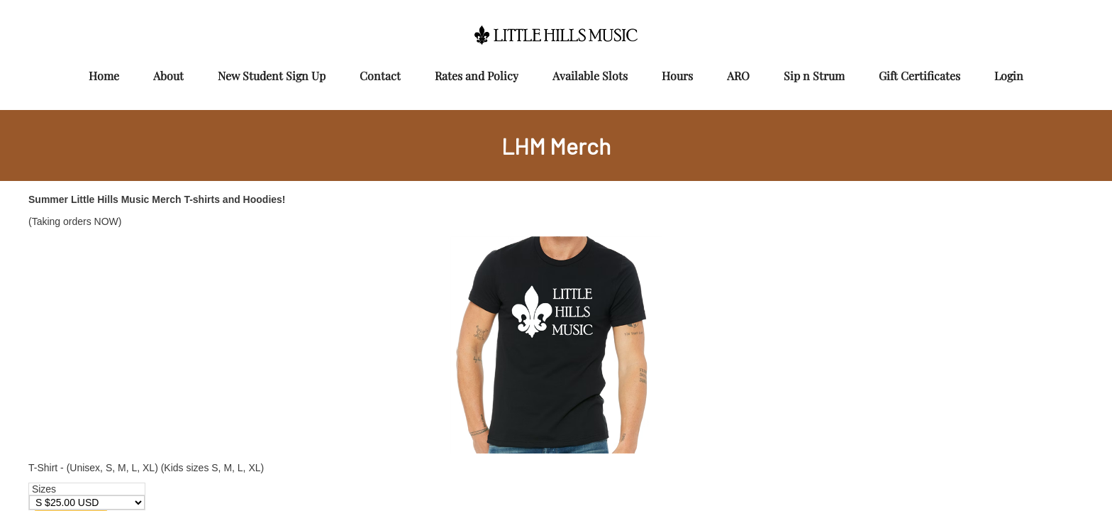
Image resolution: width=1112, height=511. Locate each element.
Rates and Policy (476, 75)
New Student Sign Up (272, 75)
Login (1008, 75)
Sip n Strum (814, 75)
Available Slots (590, 75)
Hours (677, 75)
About (168, 75)
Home (104, 75)
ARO (738, 75)
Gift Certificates (919, 75)
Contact (380, 75)
